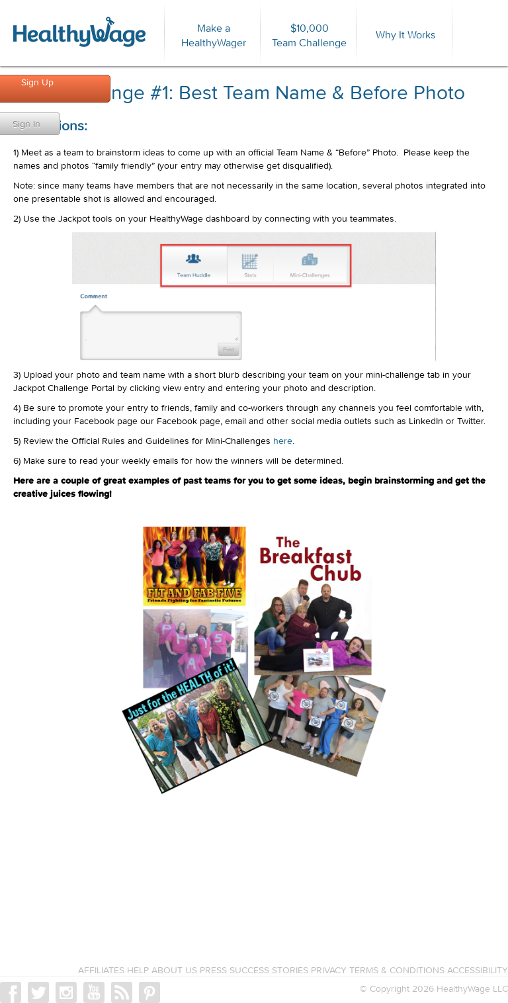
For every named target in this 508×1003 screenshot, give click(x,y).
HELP (138, 970)
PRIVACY (329, 970)
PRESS (213, 970)
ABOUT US (174, 970)
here (282, 441)
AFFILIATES (101, 970)
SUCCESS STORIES (269, 970)
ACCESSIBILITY (477, 970)
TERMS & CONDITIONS (396, 970)
